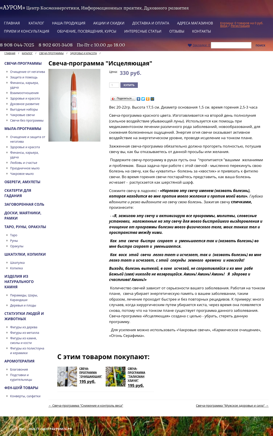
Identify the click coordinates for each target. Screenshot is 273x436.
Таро (13, 235)
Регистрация (240, 26)
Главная (12, 23)
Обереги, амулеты (22, 181)
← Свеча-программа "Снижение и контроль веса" (85, 405)
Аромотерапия (19, 361)
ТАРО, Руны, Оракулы (25, 226)
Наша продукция (68, 23)
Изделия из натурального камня (19, 281)
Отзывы (176, 31)
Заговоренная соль (24, 204)
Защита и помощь (24, 77)
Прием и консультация (26, 31)
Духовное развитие (24, 104)
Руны (14, 240)
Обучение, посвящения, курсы (86, 31)
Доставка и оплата (150, 23)
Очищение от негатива (27, 72)
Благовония (19, 369)
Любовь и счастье (23, 163)
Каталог (36, 23)
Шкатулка (17, 262)
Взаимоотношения (24, 93)
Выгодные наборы (24, 109)
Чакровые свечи (22, 115)
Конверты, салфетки (25, 396)
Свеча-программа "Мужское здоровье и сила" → (232, 405)
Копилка (16, 268)
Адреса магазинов (195, 23)
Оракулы (16, 246)
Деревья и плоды (23, 305)
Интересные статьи (142, 31)
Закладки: (199, 45)
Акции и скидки (108, 23)
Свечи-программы (51, 53)
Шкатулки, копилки (25, 254)
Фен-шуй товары (21, 387)
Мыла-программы (22, 128)
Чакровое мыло (22, 174)
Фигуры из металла (24, 333)
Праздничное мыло (25, 168)
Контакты (201, 31)
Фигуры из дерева (23, 327)
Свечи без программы (27, 120)
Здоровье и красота (83, 53)
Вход (223, 26)
